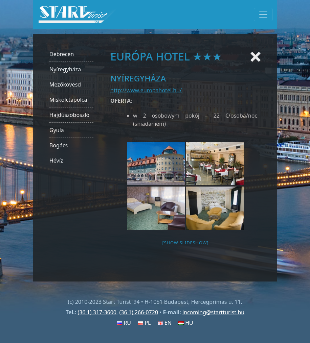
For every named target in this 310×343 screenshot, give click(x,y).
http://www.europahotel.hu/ (146, 90)
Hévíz (56, 160)
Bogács (58, 145)
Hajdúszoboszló (69, 115)
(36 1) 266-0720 (138, 312)
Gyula (56, 130)
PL (144, 322)
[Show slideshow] (185, 243)
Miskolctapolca (68, 99)
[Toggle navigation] (263, 14)
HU (185, 322)
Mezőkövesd (65, 84)
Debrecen (61, 54)
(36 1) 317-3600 (97, 312)
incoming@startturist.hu (213, 312)
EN (165, 322)
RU (124, 322)
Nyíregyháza (65, 69)
